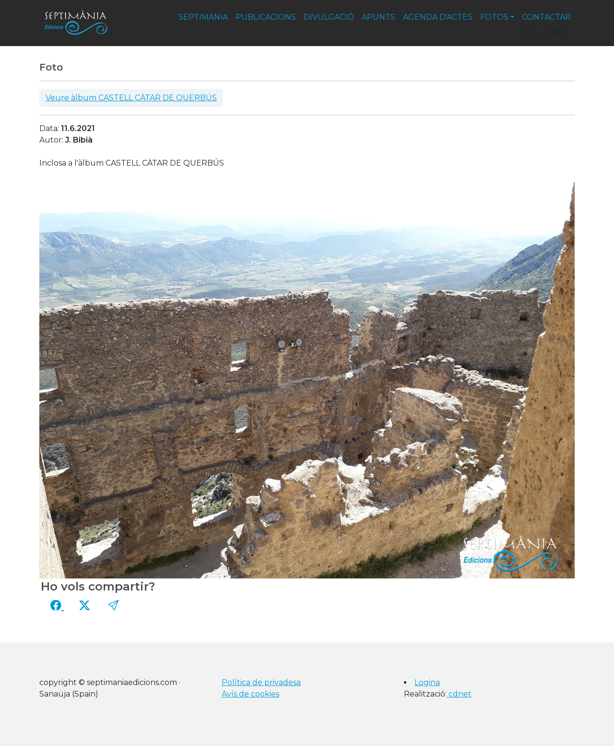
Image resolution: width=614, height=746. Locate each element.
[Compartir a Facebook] (57, 605)
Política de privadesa (261, 682)
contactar (546, 17)
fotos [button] (494, 17)
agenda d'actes (437, 17)
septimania (203, 17)
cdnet (459, 693)
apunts (378, 17)
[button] (113, 605)
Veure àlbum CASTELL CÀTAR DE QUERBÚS (131, 97)
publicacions (266, 17)
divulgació (329, 17)
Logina (427, 682)
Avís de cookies (250, 693)
